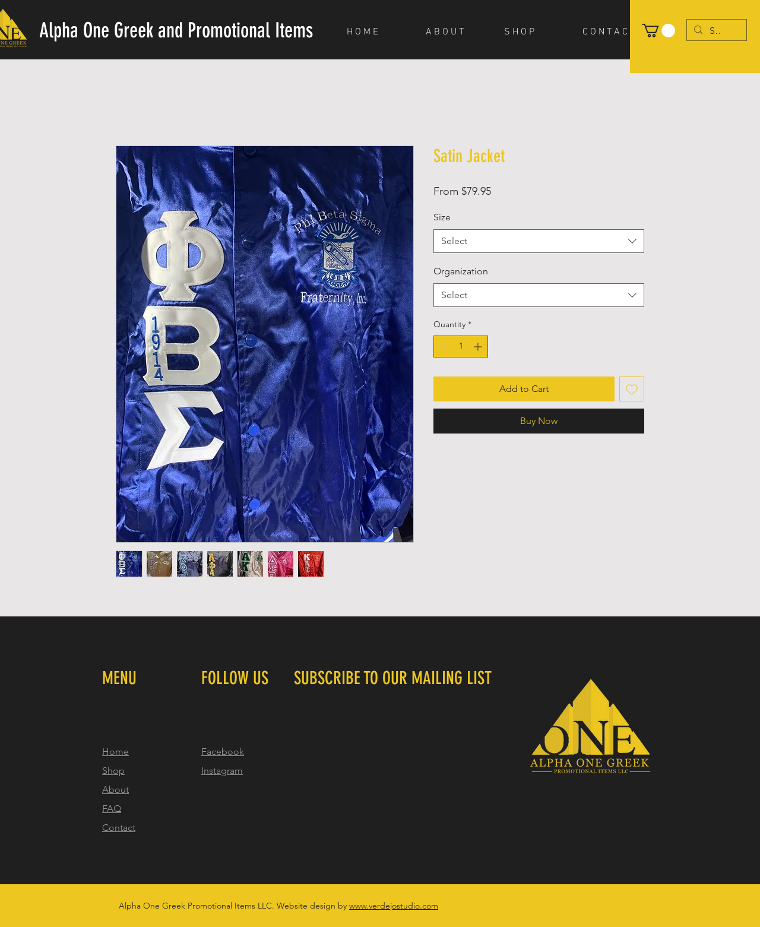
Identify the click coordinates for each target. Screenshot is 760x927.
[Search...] (715, 31)
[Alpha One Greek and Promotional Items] (176, 30)
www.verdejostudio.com (393, 905)
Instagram (222, 770)
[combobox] (538, 241)
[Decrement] (442, 346)
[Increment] (478, 346)
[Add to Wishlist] (631, 389)
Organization (460, 271)
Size (442, 217)
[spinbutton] (460, 346)
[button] (658, 30)
